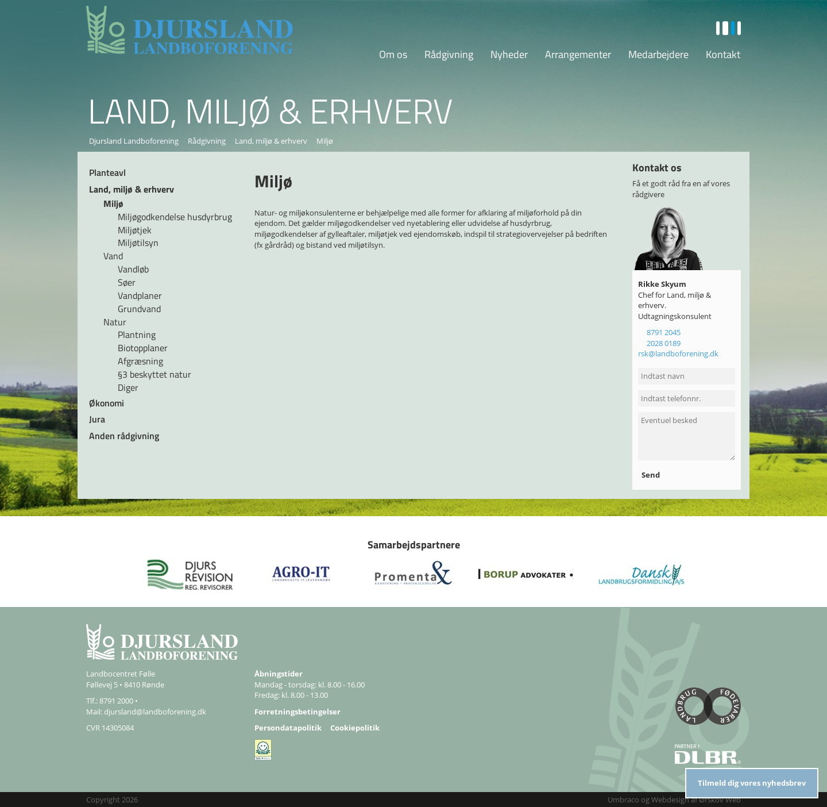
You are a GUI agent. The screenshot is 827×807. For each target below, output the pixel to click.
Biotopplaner (143, 348)
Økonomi (106, 403)
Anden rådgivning (124, 436)
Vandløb (133, 269)
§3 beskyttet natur (154, 374)
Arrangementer (578, 54)
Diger (128, 387)
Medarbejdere (658, 54)
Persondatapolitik (288, 728)
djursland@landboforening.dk (155, 711)
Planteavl (107, 172)
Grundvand (139, 309)
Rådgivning (448, 54)
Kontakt (723, 54)
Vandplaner (140, 295)
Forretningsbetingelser (297, 711)
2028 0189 (664, 343)
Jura (97, 419)
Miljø (113, 203)
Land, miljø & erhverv (271, 141)
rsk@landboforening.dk (678, 353)
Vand (113, 256)
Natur (114, 322)
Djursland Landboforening (134, 141)
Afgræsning (140, 361)
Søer (127, 282)
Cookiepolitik (355, 728)
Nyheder (509, 54)
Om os (393, 54)
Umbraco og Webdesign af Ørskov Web (674, 799)
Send (651, 475)
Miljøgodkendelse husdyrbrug (175, 217)
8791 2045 (664, 332)
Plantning (137, 334)
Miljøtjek (135, 230)
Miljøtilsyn (138, 242)
